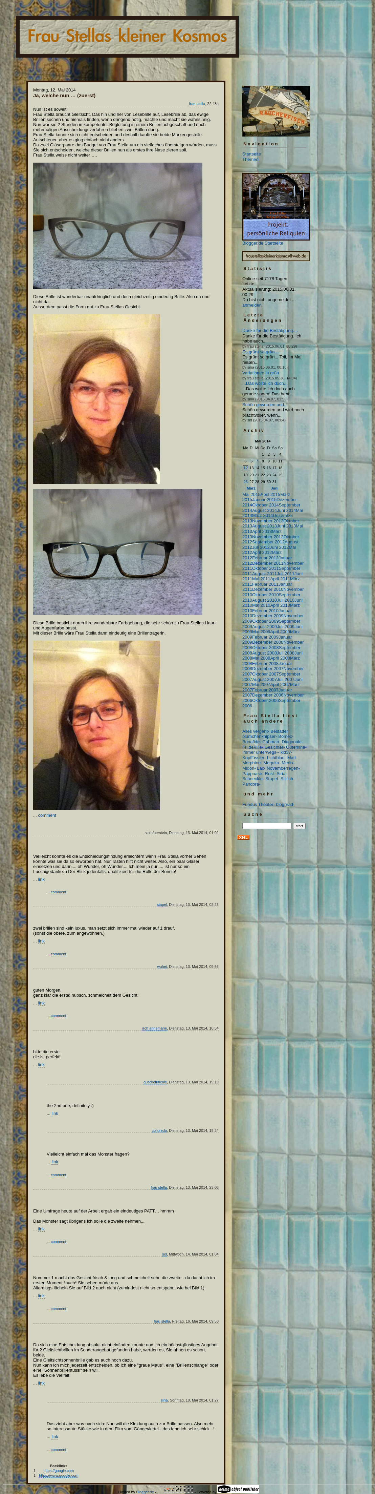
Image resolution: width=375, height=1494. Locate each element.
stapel (162, 904)
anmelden (252, 305)
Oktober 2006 (265, 700)
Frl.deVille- (252, 747)
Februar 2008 (265, 663)
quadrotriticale (155, 1082)
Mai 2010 (261, 605)
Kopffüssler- (254, 757)
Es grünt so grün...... (262, 351)
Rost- (270, 773)
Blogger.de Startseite (262, 243)
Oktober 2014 (265, 504)
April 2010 (280, 605)
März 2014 (262, 515)
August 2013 (264, 525)
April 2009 (280, 631)
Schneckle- (253, 778)
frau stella (197, 104)
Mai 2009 (261, 631)
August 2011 (264, 573)
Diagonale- (292, 741)
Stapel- (272, 778)
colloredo (159, 1130)
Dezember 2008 (268, 642)
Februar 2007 (265, 689)
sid (164, 1254)
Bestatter (279, 731)
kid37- (286, 752)
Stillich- (288, 778)
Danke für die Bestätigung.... (270, 330)
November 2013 (268, 520)
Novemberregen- (283, 768)
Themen (250, 159)
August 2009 (264, 626)
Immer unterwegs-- (260, 752)
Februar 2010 (265, 610)
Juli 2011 (285, 573)
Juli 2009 (285, 626)
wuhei (162, 966)
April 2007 (280, 684)
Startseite (251, 154)
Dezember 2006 (268, 695)
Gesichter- (275, 747)
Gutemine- (296, 747)
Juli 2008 (285, 653)
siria (164, 1400)
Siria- (282, 773)
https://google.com (58, 1471)
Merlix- (288, 762)
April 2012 (262, 552)
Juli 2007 (285, 679)
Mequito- (272, 762)
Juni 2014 (286, 510)
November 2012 (268, 536)
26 (246, 482)
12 (246, 468)
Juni (275, 488)
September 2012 (268, 541)
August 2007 (264, 679)
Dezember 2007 (268, 668)
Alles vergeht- (255, 731)
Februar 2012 (265, 557)
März (251, 488)
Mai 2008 (261, 658)
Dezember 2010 (268, 589)
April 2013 (262, 531)
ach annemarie (154, 1028)
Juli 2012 (261, 547)
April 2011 (280, 578)
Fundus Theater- (258, 804)
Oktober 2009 (265, 621)
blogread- (285, 804)
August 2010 (264, 600)
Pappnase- (253, 773)
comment (47, 815)
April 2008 (280, 658)
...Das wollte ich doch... (265, 383)
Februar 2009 (265, 637)
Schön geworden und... (265, 404)
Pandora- (251, 784)
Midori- (249, 768)
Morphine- (252, 762)
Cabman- (271, 741)
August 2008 (264, 653)
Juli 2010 (285, 600)
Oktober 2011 (265, 568)
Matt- (292, 757)
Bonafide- (251, 741)
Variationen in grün (260, 372)
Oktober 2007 (265, 674)
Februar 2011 (265, 584)
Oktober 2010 (265, 594)
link (41, 879)
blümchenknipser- (259, 736)
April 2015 (270, 494)
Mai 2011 (261, 578)
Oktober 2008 (265, 647)
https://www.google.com (58, 1475)
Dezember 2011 (268, 563)
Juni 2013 (286, 525)
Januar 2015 (264, 499)
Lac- (261, 768)
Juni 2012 (279, 547)
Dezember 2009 (268, 615)
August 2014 (264, 510)
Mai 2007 (261, 684)
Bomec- (285, 736)
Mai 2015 (251, 494)
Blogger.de (145, 1492)
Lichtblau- (276, 757)
